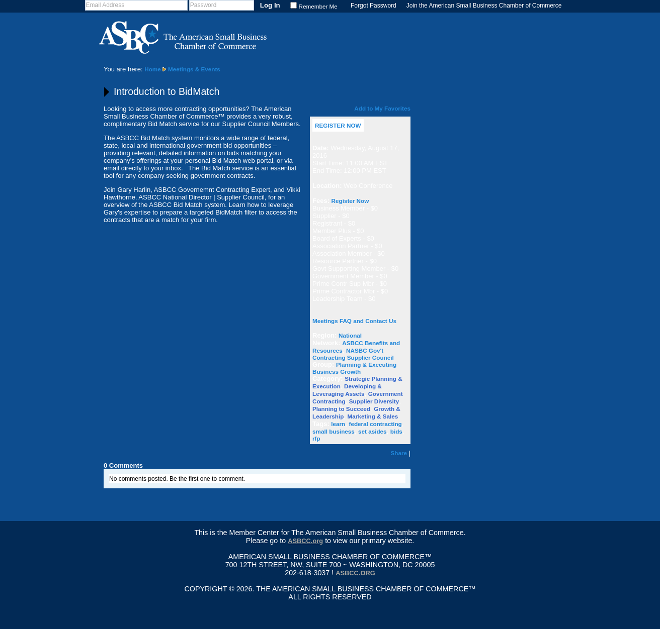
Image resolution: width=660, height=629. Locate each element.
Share (399, 453)
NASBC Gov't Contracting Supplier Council (353, 354)
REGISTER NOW (338, 125)
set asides (372, 431)
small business (333, 431)
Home (152, 69)
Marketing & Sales (373, 416)
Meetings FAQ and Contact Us (354, 321)
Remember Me (317, 6)
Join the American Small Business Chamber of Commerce (484, 5)
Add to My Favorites (382, 108)
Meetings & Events (194, 69)
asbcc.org (355, 573)
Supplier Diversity (374, 401)
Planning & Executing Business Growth (354, 368)
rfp (316, 438)
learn (338, 424)
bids (396, 431)
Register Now (350, 200)
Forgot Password (373, 5)
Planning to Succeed (341, 408)
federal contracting (375, 424)
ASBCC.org (305, 541)
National (350, 335)
